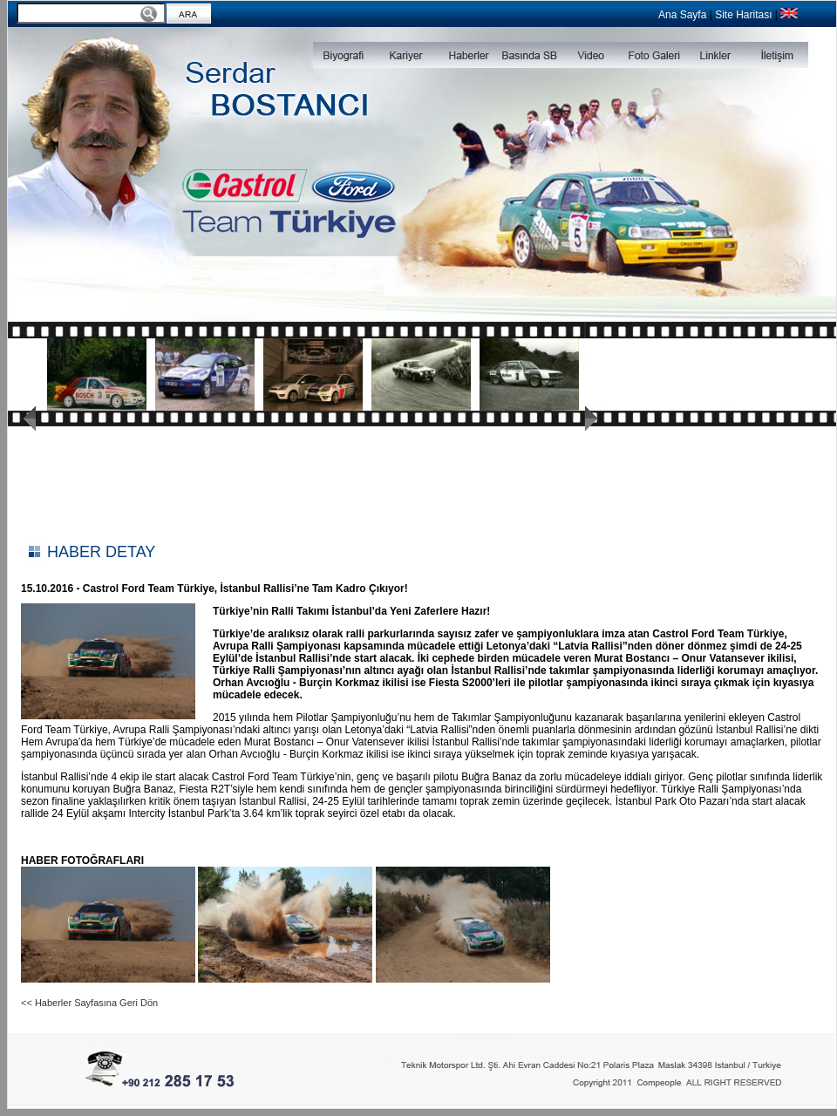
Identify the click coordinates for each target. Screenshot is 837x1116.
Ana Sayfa (682, 15)
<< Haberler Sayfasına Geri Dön (89, 1002)
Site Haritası (743, 15)
